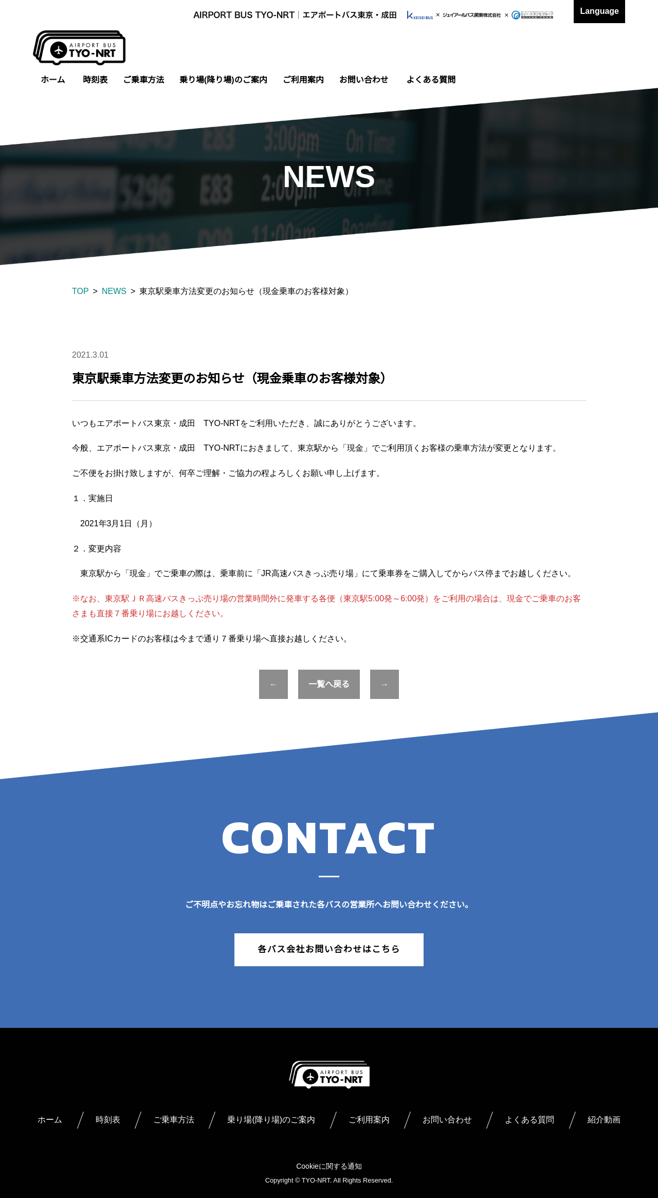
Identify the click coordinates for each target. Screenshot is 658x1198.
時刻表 (95, 80)
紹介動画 (604, 1119)
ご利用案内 (303, 80)
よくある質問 (430, 80)
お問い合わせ (364, 80)
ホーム (53, 80)
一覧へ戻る (329, 684)
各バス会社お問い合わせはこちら (329, 949)
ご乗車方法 (143, 80)
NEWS (114, 291)
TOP (80, 291)
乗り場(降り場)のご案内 (223, 80)
